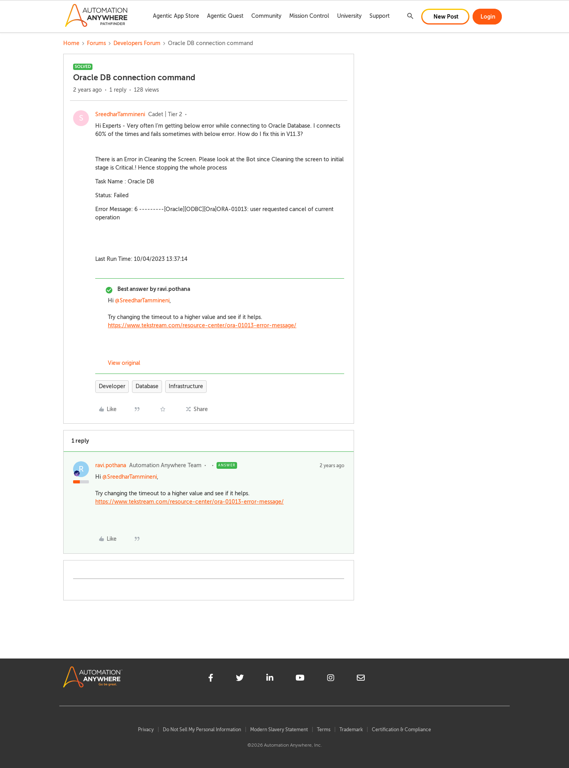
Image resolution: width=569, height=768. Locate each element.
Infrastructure (186, 386)
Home (71, 43)
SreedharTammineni (120, 114)
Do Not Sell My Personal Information (202, 729)
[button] (445, 17)
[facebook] (210, 679)
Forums (96, 43)
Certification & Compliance (401, 729)
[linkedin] (269, 679)
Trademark (351, 729)
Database (147, 386)
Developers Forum (136, 43)
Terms (323, 729)
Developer (112, 386)
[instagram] (330, 679)
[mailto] (361, 679)
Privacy (146, 729)
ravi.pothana (110, 465)
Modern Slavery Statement (279, 729)
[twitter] (240, 679)
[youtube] (300, 679)
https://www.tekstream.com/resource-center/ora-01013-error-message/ (202, 325)
